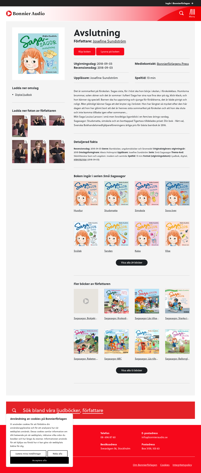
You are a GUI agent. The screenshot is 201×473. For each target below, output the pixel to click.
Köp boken (84, 51)
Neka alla (57, 453)
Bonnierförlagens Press (173, 63)
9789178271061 (80, 159)
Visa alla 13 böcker (131, 370)
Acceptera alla (39, 460)
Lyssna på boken (110, 51)
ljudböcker (68, 410)
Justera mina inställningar (28, 453)
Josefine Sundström (109, 41)
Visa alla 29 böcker (131, 262)
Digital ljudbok (23, 94)
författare (92, 410)
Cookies (165, 465)
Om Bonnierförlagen (145, 465)
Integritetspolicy (182, 465)
